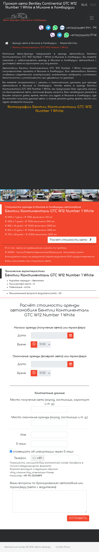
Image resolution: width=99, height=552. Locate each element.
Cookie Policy (63, 547)
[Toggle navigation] (91, 18)
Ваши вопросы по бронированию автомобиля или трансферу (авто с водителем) (46, 485)
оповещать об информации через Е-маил (42, 451)
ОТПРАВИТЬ (78, 518)
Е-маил (21, 443)
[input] (49, 335)
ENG (93, 5)
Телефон (20, 458)
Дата (22, 335)
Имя (23, 434)
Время (21, 344)
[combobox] (38, 458)
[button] (96, 151)
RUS (84, 5)
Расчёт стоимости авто (71, 239)
